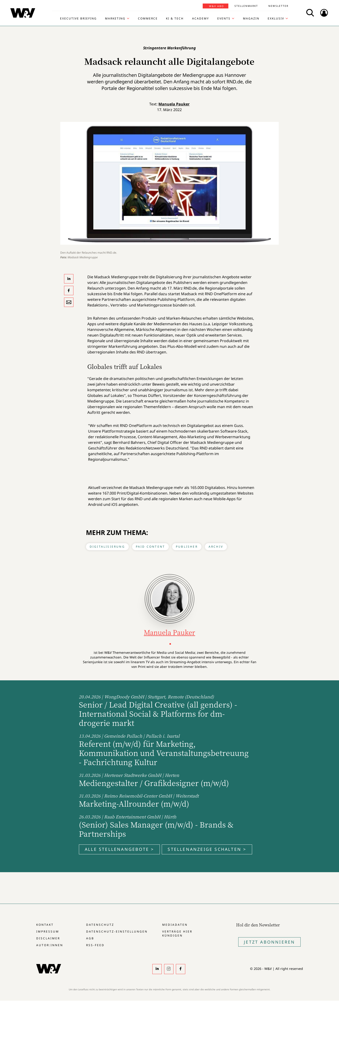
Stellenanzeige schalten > (207, 849)
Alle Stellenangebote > (119, 849)
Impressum (47, 931)
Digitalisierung (107, 547)
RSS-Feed (95, 945)
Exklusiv (276, 18)
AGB (90, 938)
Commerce (148, 18)
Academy (200, 18)
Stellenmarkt (246, 6)
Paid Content (150, 547)
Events (223, 18)
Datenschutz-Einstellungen (117, 931)
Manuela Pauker (174, 104)
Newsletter (278, 6)
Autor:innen (49, 945)
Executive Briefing (78, 18)
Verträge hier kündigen (177, 933)
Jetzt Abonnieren (269, 942)
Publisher (187, 547)
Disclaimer (48, 938)
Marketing (115, 18)
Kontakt (45, 925)
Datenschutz (100, 925)
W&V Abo (216, 6)
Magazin (251, 18)
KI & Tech (175, 18)
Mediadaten (175, 925)
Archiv (216, 547)
